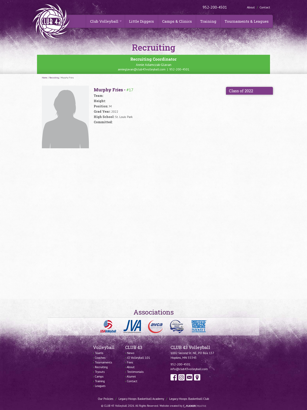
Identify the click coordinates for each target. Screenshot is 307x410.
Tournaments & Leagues (247, 21)
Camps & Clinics (177, 21)
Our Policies (105, 399)
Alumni (131, 376)
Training (208, 21)
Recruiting (54, 77)
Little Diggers (141, 21)
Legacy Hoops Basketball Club (189, 399)
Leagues (100, 386)
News (130, 353)
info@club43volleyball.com (189, 369)
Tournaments (103, 362)
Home (44, 77)
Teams (99, 353)
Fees (130, 362)
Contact (265, 7)
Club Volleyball (104, 21)
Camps (99, 376)
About (251, 7)
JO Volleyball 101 (138, 358)
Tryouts (100, 372)
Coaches (100, 358)
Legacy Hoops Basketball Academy (141, 399)
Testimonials (135, 372)
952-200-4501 (215, 7)
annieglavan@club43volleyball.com (141, 69)
